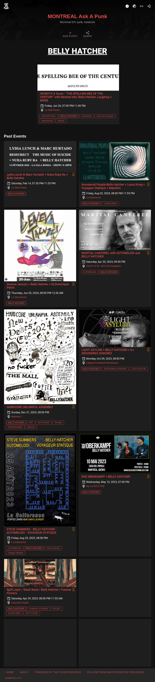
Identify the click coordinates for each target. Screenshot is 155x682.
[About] (127, 6)
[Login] (148, 6)
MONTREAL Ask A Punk (77, 16)
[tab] (70, 35)
